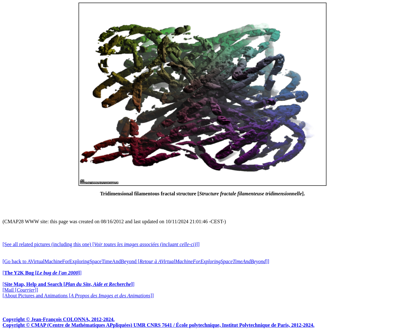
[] (42, 272)
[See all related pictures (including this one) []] (101, 244)
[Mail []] (20, 290)
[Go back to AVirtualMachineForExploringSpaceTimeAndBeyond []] (136, 261)
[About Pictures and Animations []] (78, 295)
